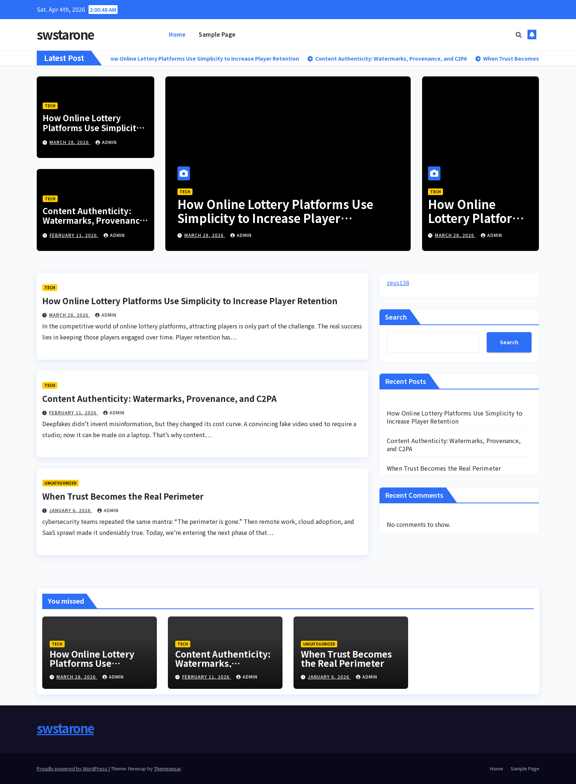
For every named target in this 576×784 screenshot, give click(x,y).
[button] (519, 34)
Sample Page (217, 34)
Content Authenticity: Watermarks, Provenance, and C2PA (95, 220)
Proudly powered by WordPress (72, 768)
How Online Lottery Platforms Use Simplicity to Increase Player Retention (92, 132)
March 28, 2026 (70, 142)
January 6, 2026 (70, 510)
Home (177, 34)
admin (106, 142)
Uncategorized (60, 483)
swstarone (65, 34)
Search (396, 316)
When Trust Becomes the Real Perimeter (123, 496)
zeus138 (398, 282)
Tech (50, 105)
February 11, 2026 (74, 235)
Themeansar (167, 768)
